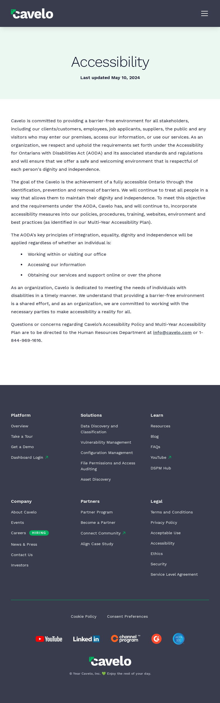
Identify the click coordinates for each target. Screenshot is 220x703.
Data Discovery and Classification (99, 429)
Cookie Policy (83, 616)
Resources (160, 426)
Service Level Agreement (174, 574)
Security (159, 564)
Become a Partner (98, 522)
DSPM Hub (161, 468)
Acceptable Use (166, 533)
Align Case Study (97, 543)
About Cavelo (24, 512)
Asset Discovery (96, 479)
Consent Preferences (127, 616)
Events (17, 522)
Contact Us (22, 554)
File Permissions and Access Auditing (108, 466)
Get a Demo (22, 446)
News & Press (24, 544)
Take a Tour (22, 436)
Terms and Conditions (172, 512)
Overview (19, 426)
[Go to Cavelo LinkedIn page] (49, 638)
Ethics (157, 553)
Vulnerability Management (106, 442)
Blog (154, 436)
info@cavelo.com (172, 332)
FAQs (155, 446)
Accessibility (162, 543)
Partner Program (97, 512)
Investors (19, 565)
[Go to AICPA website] (179, 639)
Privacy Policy (164, 522)
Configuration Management (107, 452)
